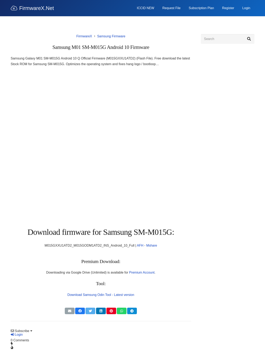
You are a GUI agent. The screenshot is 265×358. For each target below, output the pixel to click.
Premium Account (142, 272)
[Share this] (80, 311)
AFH (140, 245)
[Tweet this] (90, 311)
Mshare (151, 245)
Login (17, 334)
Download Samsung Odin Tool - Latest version (100, 295)
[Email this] (70, 311)
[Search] (227, 39)
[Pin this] (111, 311)
